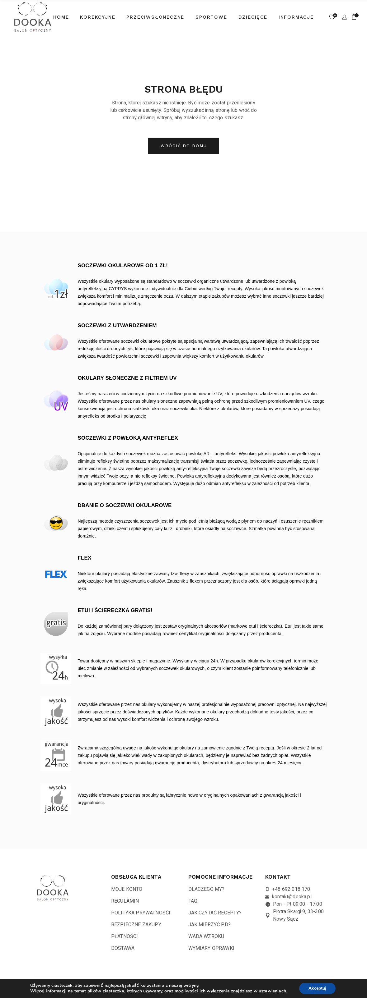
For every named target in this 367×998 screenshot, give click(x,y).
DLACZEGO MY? (206, 889)
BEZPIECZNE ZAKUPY (136, 924)
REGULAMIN (125, 901)
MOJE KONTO (127, 889)
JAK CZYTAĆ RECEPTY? (215, 913)
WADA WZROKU (206, 936)
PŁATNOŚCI (124, 936)
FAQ (192, 901)
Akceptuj (317, 988)
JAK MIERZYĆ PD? (209, 924)
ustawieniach (272, 991)
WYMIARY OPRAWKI (211, 948)
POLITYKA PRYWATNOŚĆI (140, 913)
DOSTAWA (122, 948)
